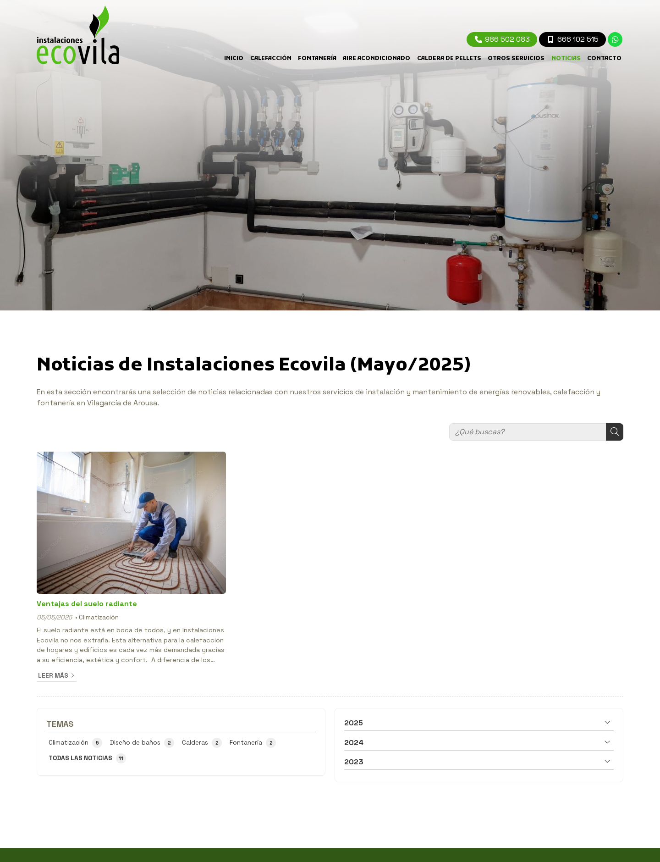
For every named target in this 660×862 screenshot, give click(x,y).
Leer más (53, 676)
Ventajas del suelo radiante (87, 603)
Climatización (99, 617)
